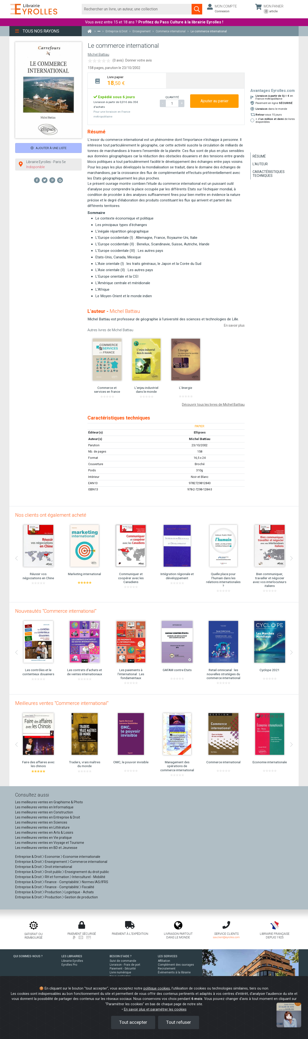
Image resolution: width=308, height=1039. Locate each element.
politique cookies (156, 988)
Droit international (58, 867)
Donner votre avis (138, 60)
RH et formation (57, 877)
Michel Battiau (98, 55)
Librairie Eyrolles (72, 961)
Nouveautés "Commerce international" (55, 611)
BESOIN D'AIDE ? (121, 956)
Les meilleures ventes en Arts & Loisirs (44, 832)
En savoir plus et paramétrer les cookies (155, 1009)
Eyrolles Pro (69, 964)
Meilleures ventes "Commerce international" (61, 703)
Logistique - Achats (79, 892)
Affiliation (164, 961)
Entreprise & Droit (28, 857)
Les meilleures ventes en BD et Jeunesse (46, 848)
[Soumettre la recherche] (197, 9)
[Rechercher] (137, 9)
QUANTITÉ (172, 97)
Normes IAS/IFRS (95, 882)
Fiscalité (88, 887)
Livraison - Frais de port (125, 964)
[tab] (127, 80)
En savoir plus (234, 325)
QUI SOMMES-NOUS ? (28, 956)
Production (53, 892)
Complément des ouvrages (176, 964)
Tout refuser (178, 1022)
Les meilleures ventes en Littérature (42, 827)
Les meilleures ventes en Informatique (44, 807)
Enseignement (56, 862)
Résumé (259, 156)
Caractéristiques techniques (269, 174)
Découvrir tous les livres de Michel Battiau (213, 404)
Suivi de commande (123, 961)
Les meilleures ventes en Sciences (41, 822)
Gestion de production (81, 897)
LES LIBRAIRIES (71, 956)
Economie (52, 857)
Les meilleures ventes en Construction (44, 812)
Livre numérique (120, 972)
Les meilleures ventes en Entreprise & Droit (47, 817)
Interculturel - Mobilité (88, 877)
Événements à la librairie (174, 972)
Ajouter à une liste (49, 148)
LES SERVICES (167, 956)
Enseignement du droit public (87, 872)
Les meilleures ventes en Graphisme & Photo (49, 802)
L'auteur (260, 164)
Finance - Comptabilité (62, 882)
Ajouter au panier (214, 101)
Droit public (53, 872)
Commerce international (88, 862)
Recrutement (166, 968)
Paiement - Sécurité (123, 968)
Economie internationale (81, 857)
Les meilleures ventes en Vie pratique (43, 837)
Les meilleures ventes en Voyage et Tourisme (49, 843)
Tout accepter (133, 1022)
